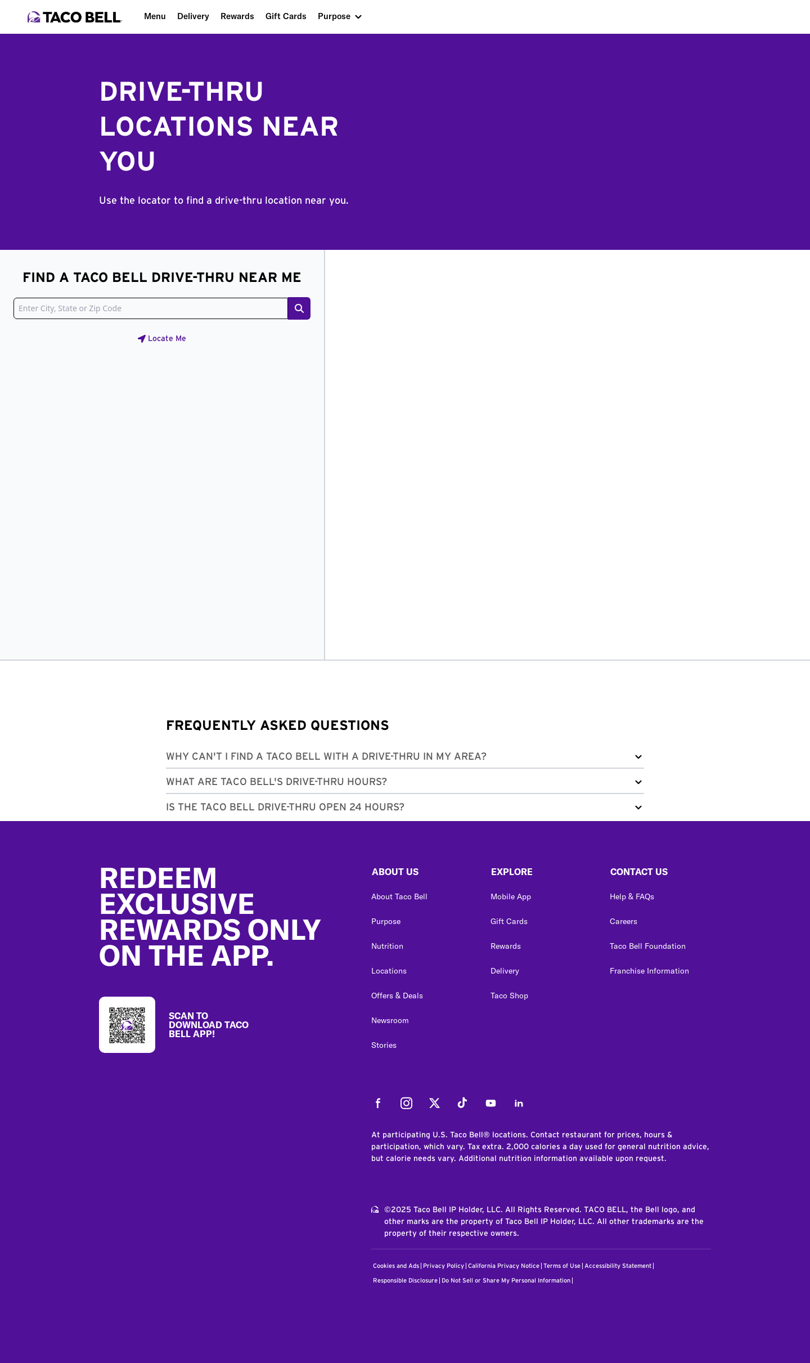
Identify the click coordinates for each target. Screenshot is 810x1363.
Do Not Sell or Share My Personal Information (506, 1280)
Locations (389, 971)
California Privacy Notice (503, 1266)
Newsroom (390, 1020)
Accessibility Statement (617, 1266)
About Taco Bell (399, 896)
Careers (623, 921)
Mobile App (510, 896)
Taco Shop (509, 995)
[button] (405, 759)
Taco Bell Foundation (648, 946)
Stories (384, 1045)
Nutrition (387, 946)
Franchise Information (649, 971)
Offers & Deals (397, 995)
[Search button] (299, 308)
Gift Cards (286, 16)
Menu (155, 16)
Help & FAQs (632, 896)
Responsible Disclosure (405, 1280)
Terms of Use (561, 1266)
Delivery (193, 16)
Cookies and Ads (396, 1266)
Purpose (334, 16)
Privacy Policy (443, 1266)
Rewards (237, 16)
